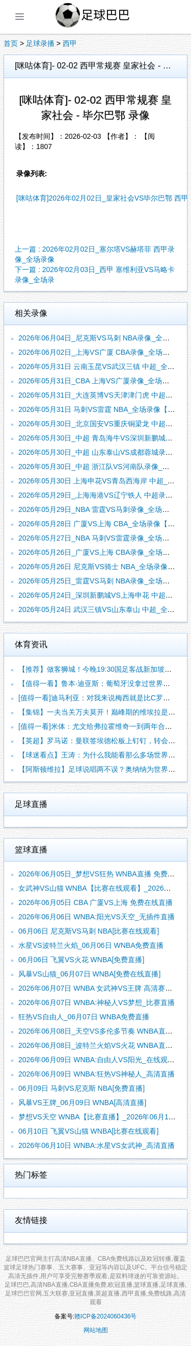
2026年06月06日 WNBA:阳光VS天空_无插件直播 (96, 917)
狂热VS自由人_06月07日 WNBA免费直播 (84, 1017)
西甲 (70, 43)
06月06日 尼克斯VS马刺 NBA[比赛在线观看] (88, 931)
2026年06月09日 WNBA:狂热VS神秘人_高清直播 (96, 1074)
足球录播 (40, 43)
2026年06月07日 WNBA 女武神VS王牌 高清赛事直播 (102, 988)
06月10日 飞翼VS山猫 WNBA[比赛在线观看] (88, 1131)
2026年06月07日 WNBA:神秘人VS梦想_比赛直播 (96, 1002)
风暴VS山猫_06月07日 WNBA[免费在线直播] (89, 974)
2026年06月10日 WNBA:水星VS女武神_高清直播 (96, 1145)
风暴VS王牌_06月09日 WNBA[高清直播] (82, 1102)
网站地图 (96, 1330)
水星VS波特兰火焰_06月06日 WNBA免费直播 (91, 945)
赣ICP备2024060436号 (105, 1316)
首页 (11, 43)
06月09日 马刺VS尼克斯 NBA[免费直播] (81, 1088)
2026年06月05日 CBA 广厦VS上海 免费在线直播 (95, 902)
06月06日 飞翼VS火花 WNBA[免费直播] (81, 960)
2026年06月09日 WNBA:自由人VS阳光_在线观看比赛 (103, 1060)
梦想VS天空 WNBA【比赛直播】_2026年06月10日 (99, 1117)
